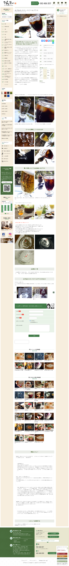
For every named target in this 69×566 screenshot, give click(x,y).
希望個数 (19, 317)
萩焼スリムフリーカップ (49, 395)
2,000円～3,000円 (4, 108)
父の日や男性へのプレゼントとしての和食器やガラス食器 (7, 135)
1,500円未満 (4, 103)
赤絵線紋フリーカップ (29, 438)
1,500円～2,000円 (4, 106)
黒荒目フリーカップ (39, 406)
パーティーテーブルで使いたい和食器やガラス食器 (7, 128)
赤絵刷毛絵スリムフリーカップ (39, 428)
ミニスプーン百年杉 (23, 84)
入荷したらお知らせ (62, 558)
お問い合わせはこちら (53, 536)
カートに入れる (62, 553)
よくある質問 (53, 533)
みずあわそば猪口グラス (19, 357)
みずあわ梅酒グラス (29, 366)
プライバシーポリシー (33, 560)
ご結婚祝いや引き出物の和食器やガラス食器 (7, 125)
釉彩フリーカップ (19, 417)
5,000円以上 (4, 113)
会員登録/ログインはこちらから (20, 525)
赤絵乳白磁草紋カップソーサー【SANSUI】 (29, 385)
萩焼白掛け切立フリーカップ (19, 439)
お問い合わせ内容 (19, 325)
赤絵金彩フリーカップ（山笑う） (19, 385)
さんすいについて (24, 560)
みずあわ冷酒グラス (49, 357)
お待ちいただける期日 (20, 321)
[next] (53, 292)
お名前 (18, 311)
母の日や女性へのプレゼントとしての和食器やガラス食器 (7, 132)
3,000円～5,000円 (4, 111)
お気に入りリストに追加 (62, 561)
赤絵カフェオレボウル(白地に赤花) (39, 396)
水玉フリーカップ (29, 417)
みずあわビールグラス (39, 357)
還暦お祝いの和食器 (5, 138)
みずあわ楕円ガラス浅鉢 (19, 366)
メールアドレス (20, 314)
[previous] (15, 292)
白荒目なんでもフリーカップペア (19, 407)
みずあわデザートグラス (39, 366)
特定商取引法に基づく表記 (43, 560)
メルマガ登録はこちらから (6, 182)
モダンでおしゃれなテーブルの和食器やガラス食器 (7, 122)
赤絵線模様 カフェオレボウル (29, 396)
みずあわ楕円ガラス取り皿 (29, 357)
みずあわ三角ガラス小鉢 (49, 366)
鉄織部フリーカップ (39, 385)
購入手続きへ (62, 556)
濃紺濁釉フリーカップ (29, 406)
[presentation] (22, 343)
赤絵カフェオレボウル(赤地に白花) (39, 417)
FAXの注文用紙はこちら (53, 553)
